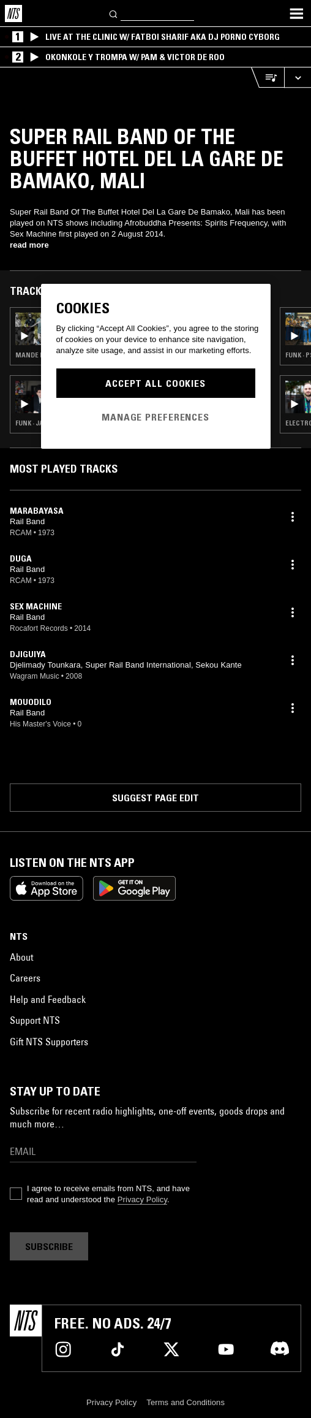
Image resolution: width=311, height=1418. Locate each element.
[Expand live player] (297, 77)
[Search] (114, 13)
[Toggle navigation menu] (296, 13)
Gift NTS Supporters (49, 1041)
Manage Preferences (155, 417)
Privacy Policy (142, 1199)
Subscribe (49, 1246)
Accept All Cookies (155, 383)
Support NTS (35, 1020)
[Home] (13, 13)
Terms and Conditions (185, 1402)
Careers (25, 978)
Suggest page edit (155, 797)
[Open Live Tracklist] (267, 77)
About (21, 957)
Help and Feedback (48, 999)
